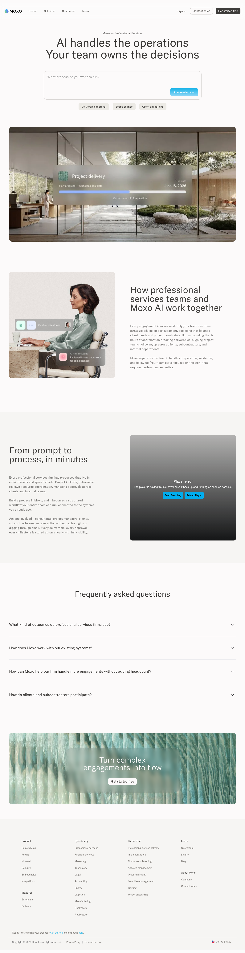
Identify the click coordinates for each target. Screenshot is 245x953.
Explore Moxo (29, 847)
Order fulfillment (137, 874)
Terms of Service (92, 942)
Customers (187, 847)
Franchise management (141, 881)
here (81, 932)
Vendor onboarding (138, 894)
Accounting (81, 881)
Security (26, 867)
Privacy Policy (73, 942)
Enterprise (27, 899)
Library (185, 854)
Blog (183, 861)
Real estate (81, 914)
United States (223, 941)
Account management (140, 867)
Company (186, 879)
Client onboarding (153, 106)
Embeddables (29, 874)
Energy (78, 887)
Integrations (28, 881)
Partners (26, 906)
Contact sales (189, 886)
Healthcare (81, 907)
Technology (81, 867)
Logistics (80, 894)
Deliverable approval (93, 106)
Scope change (124, 106)
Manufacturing (83, 901)
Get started (56, 932)
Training (132, 887)
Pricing (25, 854)
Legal (78, 874)
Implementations (137, 854)
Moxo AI (26, 861)
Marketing (80, 861)
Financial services (84, 854)
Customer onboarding (140, 861)
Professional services (86, 847)
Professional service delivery (143, 847)
